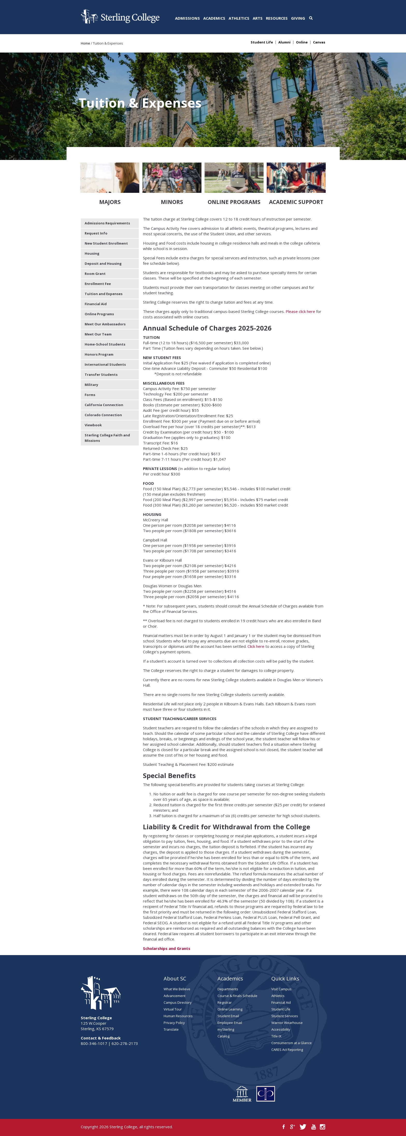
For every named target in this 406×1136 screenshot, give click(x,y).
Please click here (300, 311)
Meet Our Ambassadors (105, 324)
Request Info (96, 233)
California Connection (104, 404)
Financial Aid (96, 304)
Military (91, 384)
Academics (214, 18)
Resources (277, 18)
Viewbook (93, 425)
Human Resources (178, 1016)
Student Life (262, 42)
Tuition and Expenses (103, 293)
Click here (256, 646)
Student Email (228, 1016)
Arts (258, 18)
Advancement (174, 995)
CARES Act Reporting (287, 1049)
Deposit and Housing (103, 263)
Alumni (284, 42)
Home (85, 43)
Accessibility (280, 1029)
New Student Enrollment (106, 243)
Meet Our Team (98, 334)
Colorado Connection (103, 415)
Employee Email (230, 1022)
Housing (92, 253)
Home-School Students (105, 344)
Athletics (239, 18)
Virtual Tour (173, 1009)
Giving (298, 18)
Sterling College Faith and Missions (107, 438)
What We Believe (177, 989)
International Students (105, 364)
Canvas (319, 42)
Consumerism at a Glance (291, 1042)
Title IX (276, 1036)
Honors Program (99, 354)
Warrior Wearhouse (287, 1022)
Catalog (223, 1036)
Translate (171, 1029)
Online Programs (99, 314)
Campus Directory (178, 1002)
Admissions (187, 18)
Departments (228, 989)
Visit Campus (281, 989)
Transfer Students (101, 374)
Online (302, 42)
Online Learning (230, 1009)
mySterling (226, 1029)
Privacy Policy (174, 1022)
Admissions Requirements (107, 223)
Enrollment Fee (98, 283)
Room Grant (95, 273)
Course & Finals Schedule (237, 995)
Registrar (225, 1002)
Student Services (284, 1016)
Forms (90, 394)
